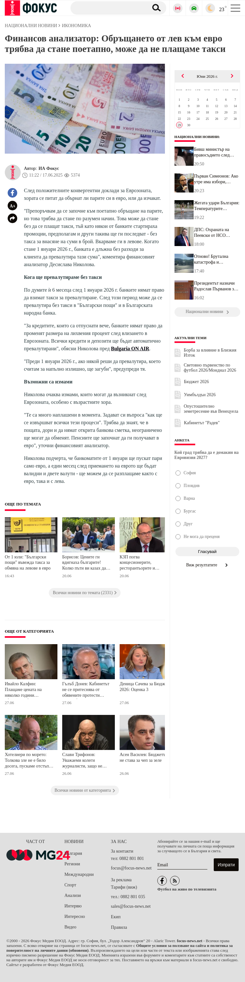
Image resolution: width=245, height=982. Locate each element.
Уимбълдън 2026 (200, 394)
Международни (79, 874)
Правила (119, 927)
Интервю (73, 906)
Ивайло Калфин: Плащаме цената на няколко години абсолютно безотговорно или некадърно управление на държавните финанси (28, 690)
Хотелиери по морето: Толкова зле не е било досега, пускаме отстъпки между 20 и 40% (29, 761)
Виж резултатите (207, 565)
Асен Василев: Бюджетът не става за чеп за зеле (143, 757)
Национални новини (196, 137)
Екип (116, 916)
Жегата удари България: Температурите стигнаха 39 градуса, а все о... (216, 205)
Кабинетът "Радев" (202, 422)
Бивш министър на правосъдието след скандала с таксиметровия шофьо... (217, 152)
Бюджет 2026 (196, 381)
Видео (70, 927)
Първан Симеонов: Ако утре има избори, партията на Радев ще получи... (216, 179)
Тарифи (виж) (124, 887)
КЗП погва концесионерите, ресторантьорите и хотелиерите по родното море (142, 563)
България (73, 853)
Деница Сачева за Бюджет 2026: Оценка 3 (144, 686)
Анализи (72, 895)
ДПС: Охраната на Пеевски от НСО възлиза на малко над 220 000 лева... (214, 232)
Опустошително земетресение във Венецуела (211, 409)
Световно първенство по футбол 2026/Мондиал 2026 (210, 368)
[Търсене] (107, 7)
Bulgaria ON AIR (130, 348)
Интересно (74, 916)
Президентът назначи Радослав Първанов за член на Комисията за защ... (215, 286)
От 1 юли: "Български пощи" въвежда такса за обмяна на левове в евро (28, 563)
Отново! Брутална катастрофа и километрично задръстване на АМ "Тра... (212, 259)
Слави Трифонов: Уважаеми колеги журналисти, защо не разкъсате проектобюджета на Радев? (82, 761)
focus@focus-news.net (131, 868)
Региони (72, 864)
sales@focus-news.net (131, 906)
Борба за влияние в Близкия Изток (210, 353)
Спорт (70, 885)
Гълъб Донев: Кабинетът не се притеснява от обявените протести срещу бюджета (85, 690)
